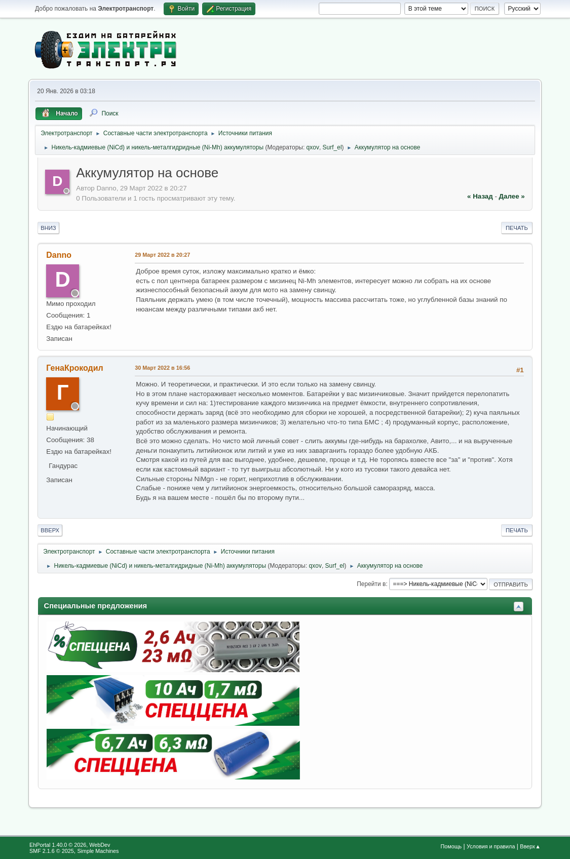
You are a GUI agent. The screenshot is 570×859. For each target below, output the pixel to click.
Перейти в (371, 584)
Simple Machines (98, 851)
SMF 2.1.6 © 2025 (51, 851)
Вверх (50, 530)
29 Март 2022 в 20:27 (162, 255)
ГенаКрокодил (74, 368)
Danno (58, 255)
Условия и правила (491, 846)
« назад (480, 196)
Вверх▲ (530, 846)
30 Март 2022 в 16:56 (162, 368)
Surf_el (332, 147)
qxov (313, 147)
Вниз (48, 228)
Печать (517, 228)
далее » (512, 196)
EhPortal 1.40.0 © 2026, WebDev (69, 845)
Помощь (451, 846)
